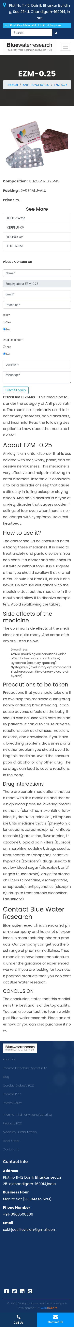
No (6, 329)
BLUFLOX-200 (16, 218)
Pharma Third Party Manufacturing (27, 1115)
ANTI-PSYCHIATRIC (36, 85)
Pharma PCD (12, 1094)
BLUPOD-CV (15, 237)
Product (12, 85)
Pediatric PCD (12, 1123)
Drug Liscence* (13, 340)
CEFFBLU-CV (15, 227)
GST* (6, 315)
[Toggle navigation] (65, 47)
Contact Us (11, 1149)
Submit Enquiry (16, 390)
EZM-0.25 (60, 85)
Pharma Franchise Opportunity (25, 1068)
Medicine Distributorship (20, 1132)
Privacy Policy (12, 1103)
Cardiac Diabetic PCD (18, 1085)
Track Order (11, 1141)
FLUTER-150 (15, 246)
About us (9, 1059)
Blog (6, 1077)
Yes (7, 322)
